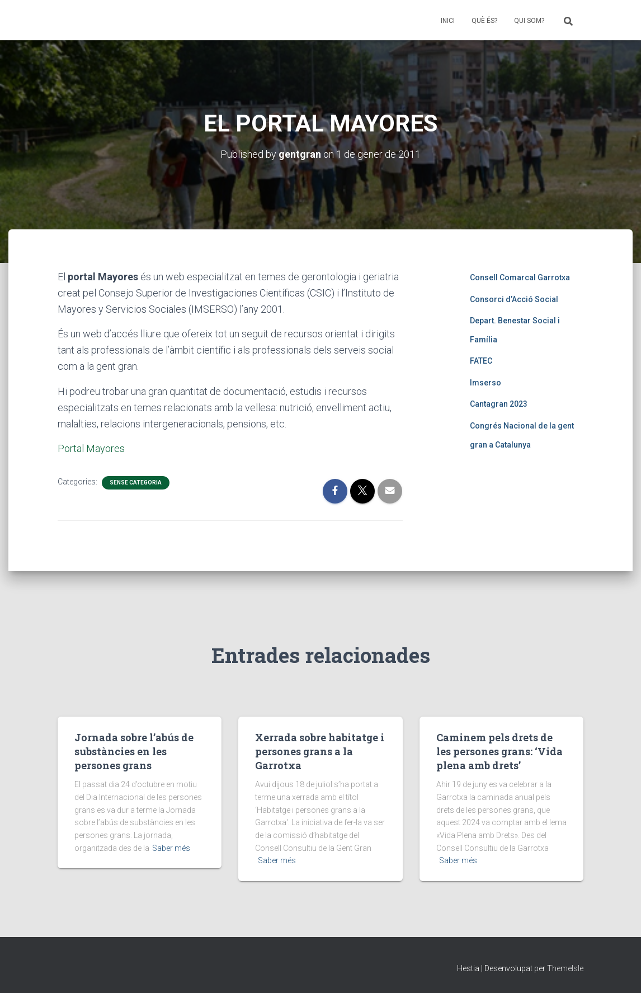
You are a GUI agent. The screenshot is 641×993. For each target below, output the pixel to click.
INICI (448, 21)
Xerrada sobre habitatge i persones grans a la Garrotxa (319, 751)
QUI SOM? (529, 21)
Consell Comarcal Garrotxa (520, 277)
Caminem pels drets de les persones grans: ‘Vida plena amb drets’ (499, 751)
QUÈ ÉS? (484, 21)
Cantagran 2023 (498, 403)
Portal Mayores (91, 448)
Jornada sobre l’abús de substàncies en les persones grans (134, 751)
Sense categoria (136, 482)
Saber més (171, 848)
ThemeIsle (565, 968)
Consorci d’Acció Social (514, 299)
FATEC (481, 360)
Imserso (485, 382)
